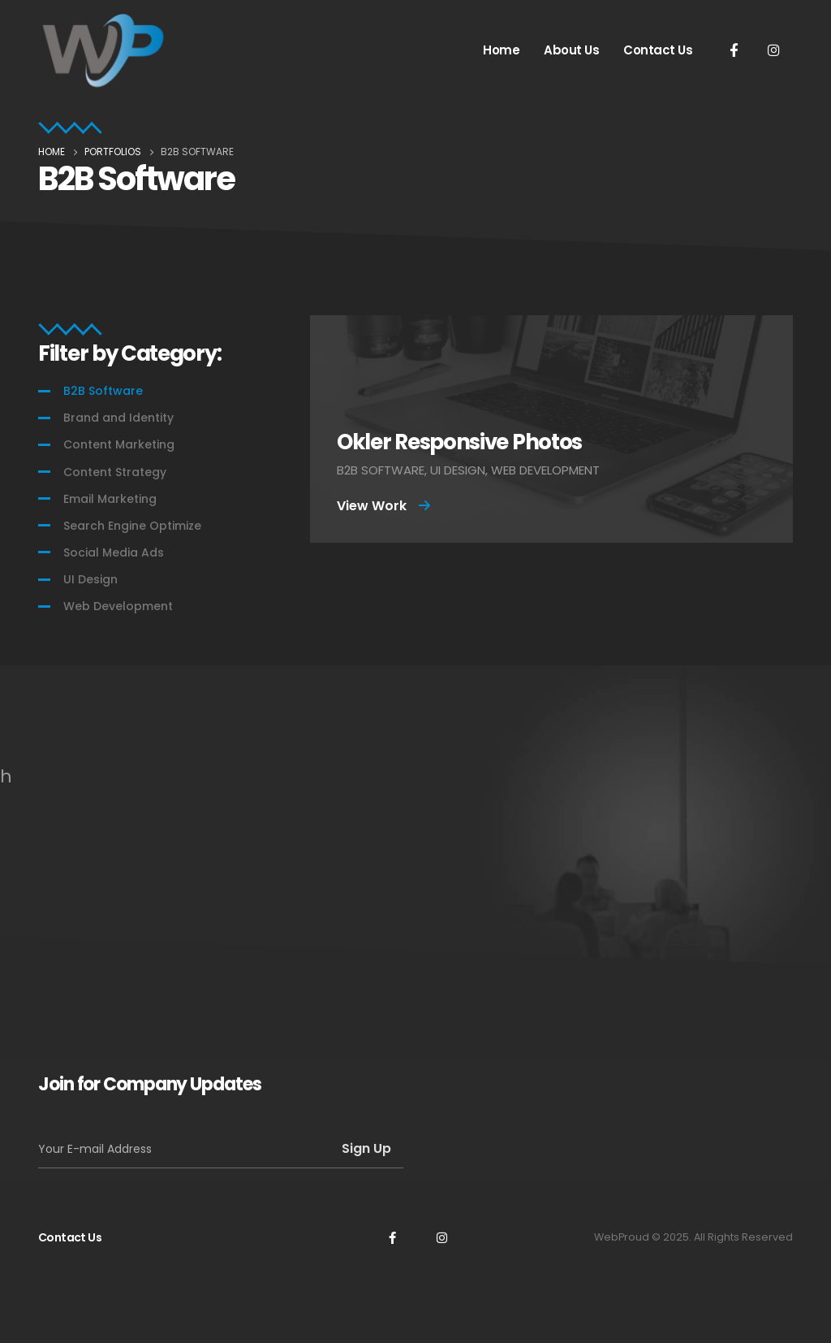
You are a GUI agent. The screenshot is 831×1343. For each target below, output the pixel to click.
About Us (571, 49)
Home (501, 49)
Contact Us (657, 49)
